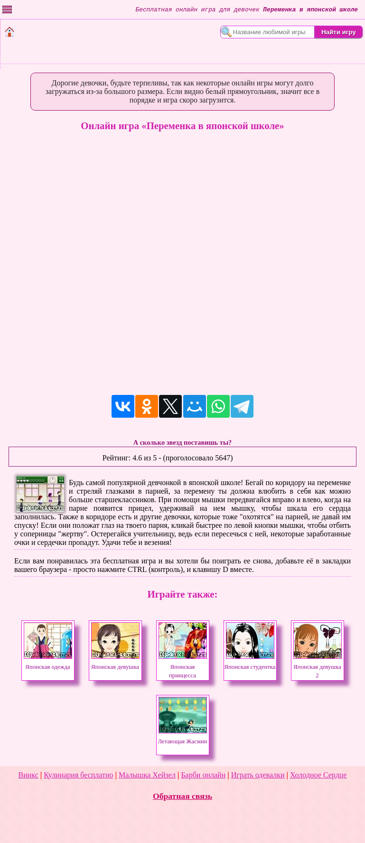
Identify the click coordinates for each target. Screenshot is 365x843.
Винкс (28, 775)
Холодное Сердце (318, 775)
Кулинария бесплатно (78, 775)
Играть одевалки (258, 775)
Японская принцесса (183, 667)
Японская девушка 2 (317, 667)
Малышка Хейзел (147, 775)
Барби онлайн (203, 775)
